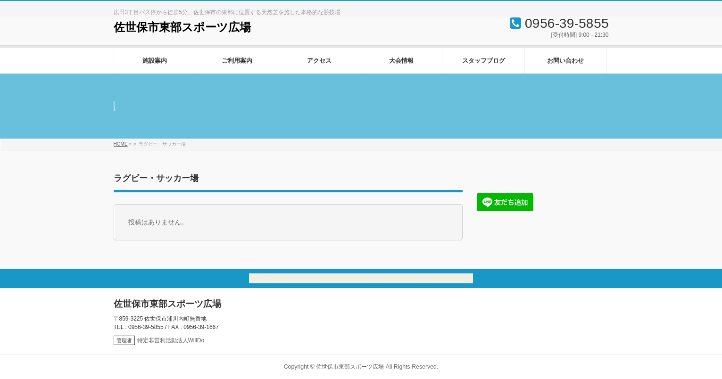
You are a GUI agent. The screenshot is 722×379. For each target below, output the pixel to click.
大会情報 (372, 278)
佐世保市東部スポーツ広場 (182, 27)
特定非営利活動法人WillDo (171, 340)
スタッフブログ (413, 278)
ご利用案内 (302, 278)
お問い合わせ (459, 278)
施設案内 (265, 278)
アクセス (338, 278)
